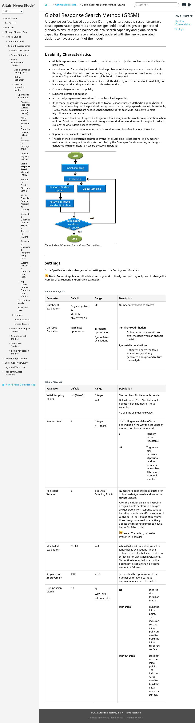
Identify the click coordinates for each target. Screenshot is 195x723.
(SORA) (25, 225)
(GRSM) (25, 169)
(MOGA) (25, 202)
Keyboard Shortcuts (15, 367)
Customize (16, 362)
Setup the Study (16, 41)
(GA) (25, 156)
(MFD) (25, 185)
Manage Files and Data (16, 32)
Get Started (10, 23)
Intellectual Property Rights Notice (106, 717)
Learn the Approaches (16, 358)
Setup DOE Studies (20, 50)
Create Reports (21, 323)
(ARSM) (25, 107)
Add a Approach (22, 71)
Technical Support (134, 717)
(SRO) (25, 269)
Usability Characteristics (182, 23)
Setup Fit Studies (19, 55)
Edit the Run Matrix (24, 302)
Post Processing (22, 319)
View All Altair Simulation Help (21, 384)
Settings (179, 29)
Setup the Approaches (19, 45)
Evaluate (18, 314)
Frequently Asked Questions (13, 373)
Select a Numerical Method (19, 87)
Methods (23, 96)
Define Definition (19, 78)
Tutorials (9, 27)
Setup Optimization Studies (17, 62)
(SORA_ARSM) (25, 133)
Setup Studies (16, 345)
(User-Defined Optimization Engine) (25, 288)
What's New (11, 18)
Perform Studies (13, 36)
